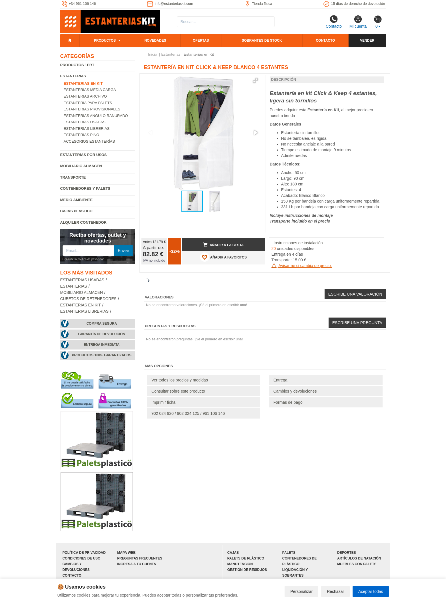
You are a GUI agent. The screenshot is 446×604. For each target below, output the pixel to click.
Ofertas (201, 41)
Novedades (155, 41)
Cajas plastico (76, 211)
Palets (288, 553)
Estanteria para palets (88, 103)
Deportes (346, 553)
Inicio (152, 54)
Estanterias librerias (87, 128)
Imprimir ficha (163, 402)
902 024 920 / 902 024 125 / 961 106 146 (188, 413)
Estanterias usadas (84, 122)
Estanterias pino (81, 135)
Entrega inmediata (101, 345)
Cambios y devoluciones (295, 391)
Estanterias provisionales (92, 109)
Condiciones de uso (82, 558)
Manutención (240, 564)
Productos (105, 41)
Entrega (280, 380)
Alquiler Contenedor (83, 222)
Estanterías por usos (83, 155)
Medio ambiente (76, 200)
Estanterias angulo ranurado (96, 116)
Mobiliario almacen (81, 166)
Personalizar (301, 591)
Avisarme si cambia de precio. (301, 265)
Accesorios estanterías (89, 141)
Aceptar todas (370, 591)
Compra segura (101, 324)
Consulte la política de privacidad (84, 259)
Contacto (334, 22)
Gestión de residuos (247, 570)
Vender (367, 41)
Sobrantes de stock (262, 41)
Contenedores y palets (85, 188)
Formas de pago (288, 402)
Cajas (233, 553)
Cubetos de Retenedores (88, 299)
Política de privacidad (84, 553)
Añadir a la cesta (223, 245)
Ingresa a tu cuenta (136, 564)
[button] (255, 80)
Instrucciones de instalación (298, 243)
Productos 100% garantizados (101, 355)
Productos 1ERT (77, 65)
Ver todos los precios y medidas (179, 380)
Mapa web (126, 553)
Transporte (73, 177)
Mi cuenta (358, 22)
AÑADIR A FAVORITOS (223, 257)
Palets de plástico (245, 558)
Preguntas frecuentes (139, 558)
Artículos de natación (359, 558)
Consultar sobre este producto (178, 391)
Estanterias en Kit (80, 305)
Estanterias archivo (85, 96)
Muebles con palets (356, 564)
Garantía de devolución (101, 334)
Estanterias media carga (90, 90)
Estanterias (73, 76)
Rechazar (335, 591)
